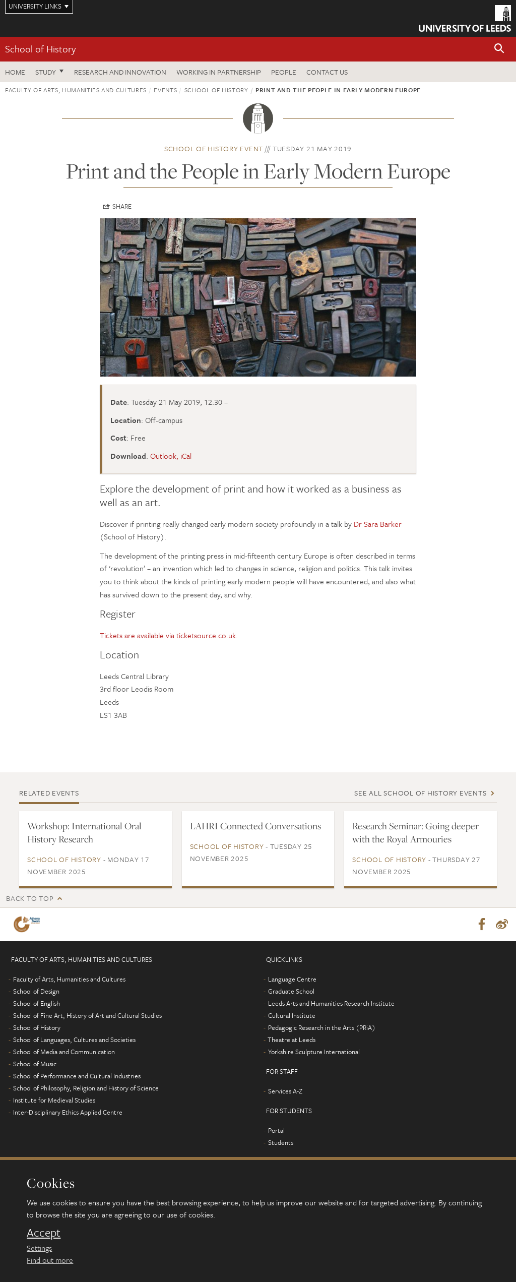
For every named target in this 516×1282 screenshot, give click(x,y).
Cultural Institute (291, 1015)
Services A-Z (285, 1091)
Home (15, 72)
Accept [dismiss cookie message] (43, 1233)
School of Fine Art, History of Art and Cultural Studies (87, 1015)
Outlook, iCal (170, 455)
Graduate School (291, 991)
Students (280, 1142)
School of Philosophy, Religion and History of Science (86, 1088)
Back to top (29, 898)
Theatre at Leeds (291, 1039)
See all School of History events (420, 792)
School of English (36, 1003)
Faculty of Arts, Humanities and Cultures (76, 89)
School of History (40, 48)
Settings (39, 1247)
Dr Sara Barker (378, 523)
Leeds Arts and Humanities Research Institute (331, 1003)
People (283, 72)
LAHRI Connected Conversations (255, 825)
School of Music (34, 1064)
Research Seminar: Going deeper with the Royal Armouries (415, 832)
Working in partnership (218, 72)
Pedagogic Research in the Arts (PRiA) (321, 1027)
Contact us (327, 72)
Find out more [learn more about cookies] (50, 1259)
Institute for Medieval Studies (54, 1100)
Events (165, 89)
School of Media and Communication (64, 1052)
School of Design (36, 991)
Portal (276, 1130)
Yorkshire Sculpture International (314, 1052)
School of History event (213, 148)
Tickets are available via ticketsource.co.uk (168, 635)
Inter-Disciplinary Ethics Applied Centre (67, 1112)
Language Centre (292, 979)
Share (122, 206)
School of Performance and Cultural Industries (77, 1076)
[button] (499, 49)
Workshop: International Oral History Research (84, 832)
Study (45, 72)
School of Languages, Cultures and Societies (74, 1039)
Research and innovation (120, 72)
